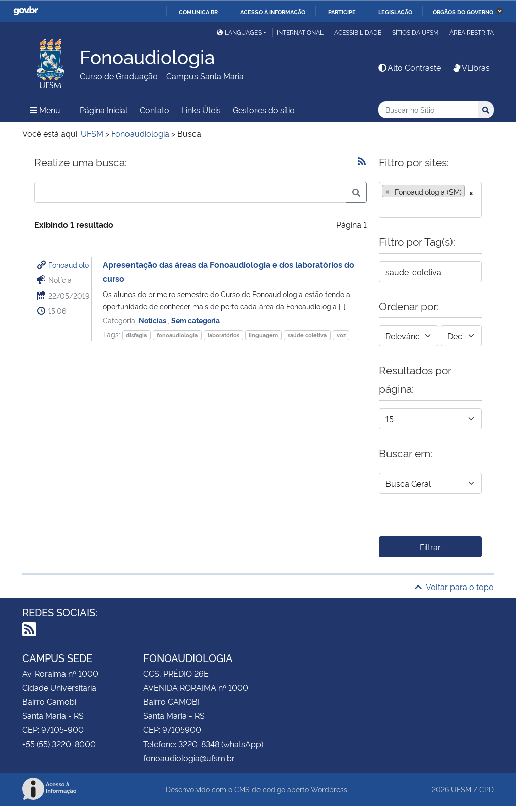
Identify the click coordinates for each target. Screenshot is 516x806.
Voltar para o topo (454, 586)
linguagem (263, 335)
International (300, 32)
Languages (239, 32)
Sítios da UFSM (415, 32)
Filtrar (430, 546)
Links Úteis (201, 109)
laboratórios (223, 335)
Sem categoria (195, 320)
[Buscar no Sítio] (428, 110)
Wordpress (329, 789)
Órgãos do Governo (463, 12)
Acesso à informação (272, 12)
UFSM (461, 789)
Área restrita (471, 32)
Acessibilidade (357, 32)
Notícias (153, 320)
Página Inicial (103, 109)
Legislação (395, 12)
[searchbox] (385, 207)
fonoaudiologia (177, 335)
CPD (486, 789)
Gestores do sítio (264, 109)
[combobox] (430, 200)
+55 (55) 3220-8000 (59, 743)
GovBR (25, 11)
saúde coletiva (307, 335)
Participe (342, 12)
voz (341, 335)
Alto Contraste (409, 67)
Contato (154, 109)
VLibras (471, 67)
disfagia (136, 335)
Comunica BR (198, 12)
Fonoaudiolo (68, 264)
